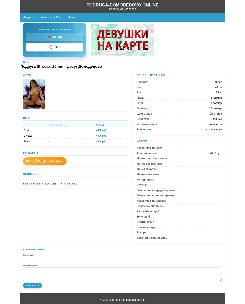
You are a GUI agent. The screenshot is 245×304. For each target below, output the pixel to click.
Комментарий (30, 265)
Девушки (28, 17)
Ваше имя (28, 255)
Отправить (32, 285)
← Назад (25, 62)
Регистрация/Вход (51, 17)
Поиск (71, 17)
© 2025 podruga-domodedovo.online (122, 299)
